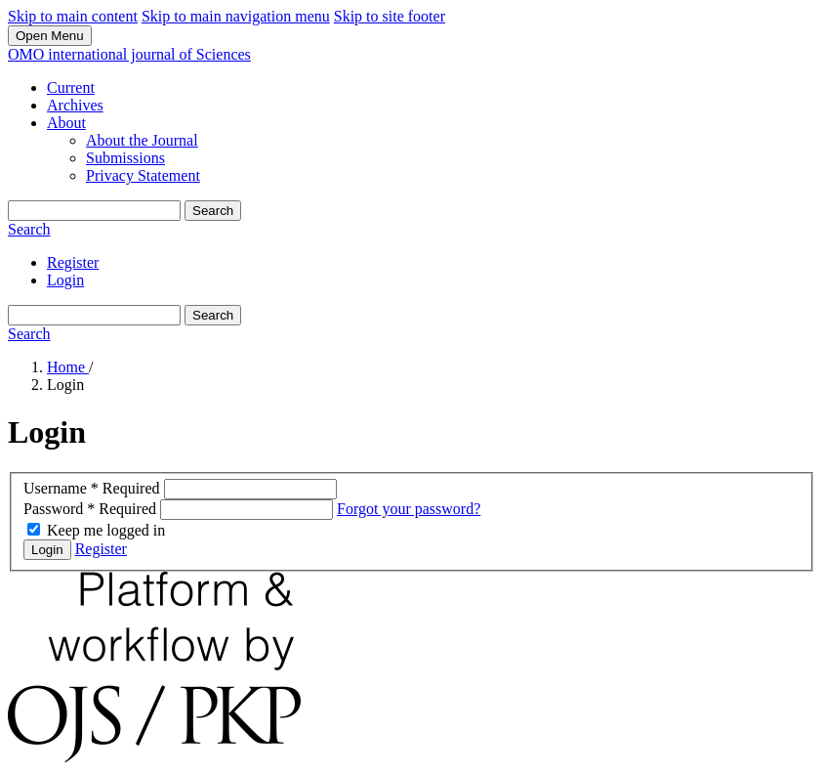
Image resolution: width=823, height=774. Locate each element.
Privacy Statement (143, 175)
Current (71, 87)
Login (65, 280)
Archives (75, 105)
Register (73, 262)
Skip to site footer (389, 16)
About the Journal (142, 140)
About (66, 122)
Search (212, 210)
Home (68, 367)
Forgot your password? (408, 508)
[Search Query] (94, 210)
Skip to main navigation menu (236, 16)
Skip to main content (73, 16)
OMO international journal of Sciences (129, 54)
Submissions (125, 158)
